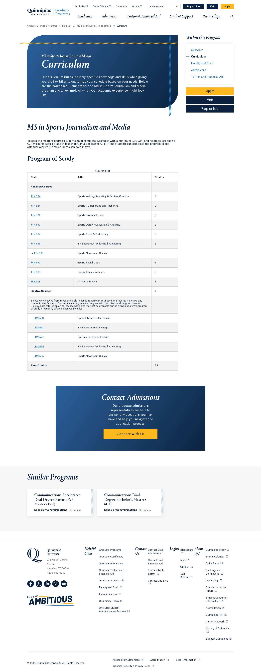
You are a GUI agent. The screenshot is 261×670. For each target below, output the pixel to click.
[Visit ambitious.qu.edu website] (50, 601)
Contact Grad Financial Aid (156, 561)
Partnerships (211, 17)
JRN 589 (35, 272)
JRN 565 (35, 244)
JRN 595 (38, 253)
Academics (85, 16)
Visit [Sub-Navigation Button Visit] (210, 100)
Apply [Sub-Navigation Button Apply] (220, 91)
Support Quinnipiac (217, 633)
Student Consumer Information (219, 598)
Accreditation (213, 606)
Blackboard (187, 550)
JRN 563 (35, 225)
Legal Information (188, 653)
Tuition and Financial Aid (207, 77)
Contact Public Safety (160, 571)
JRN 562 (35, 215)
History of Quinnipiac (218, 627)
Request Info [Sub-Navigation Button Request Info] (217, 109)
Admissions (110, 16)
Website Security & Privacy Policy (133, 660)
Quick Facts (212, 562)
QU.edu (137, 6)
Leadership (212, 579)
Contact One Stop (160, 579)
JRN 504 (35, 196)
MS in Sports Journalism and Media (94, 26)
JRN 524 (35, 206)
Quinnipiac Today (110, 599)
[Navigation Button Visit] (212, 6)
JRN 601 (35, 282)
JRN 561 (38, 328)
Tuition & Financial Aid (143, 16)
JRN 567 (35, 263)
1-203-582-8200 (56, 573)
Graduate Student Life (111, 579)
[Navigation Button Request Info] (193, 6)
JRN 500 (39, 318)
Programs (67, 26)
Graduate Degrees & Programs (42, 26)
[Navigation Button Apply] (227, 6)
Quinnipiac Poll (214, 613)
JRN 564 (35, 234)
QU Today (81, 6)
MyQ (185, 558)
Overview (197, 50)
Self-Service (187, 574)
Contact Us (121, 6)
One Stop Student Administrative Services (118, 608)
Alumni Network (215, 620)
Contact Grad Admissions (156, 550)
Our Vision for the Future (219, 588)
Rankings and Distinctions (219, 571)
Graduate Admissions (111, 562)
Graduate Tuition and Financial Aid (116, 571)
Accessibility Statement (128, 653)
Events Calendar (102, 6)
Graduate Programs (110, 549)
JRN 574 (39, 337)
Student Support (181, 16)
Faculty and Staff (202, 63)
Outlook (187, 565)
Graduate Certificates (111, 555)
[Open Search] (232, 16)
